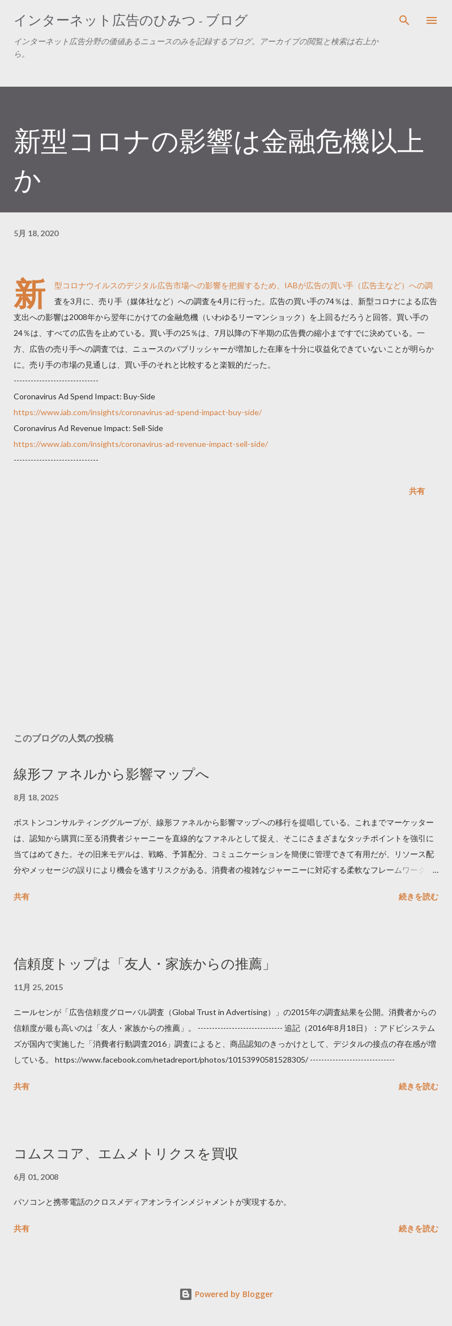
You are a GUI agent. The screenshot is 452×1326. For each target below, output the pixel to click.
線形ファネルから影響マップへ (112, 774)
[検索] (404, 20)
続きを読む (418, 896)
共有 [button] (417, 491)
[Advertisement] (226, 617)
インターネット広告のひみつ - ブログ (131, 20)
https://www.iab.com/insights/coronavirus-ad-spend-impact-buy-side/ (138, 412)
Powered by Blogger (226, 1294)
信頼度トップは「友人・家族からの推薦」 (145, 964)
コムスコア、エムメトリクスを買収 (126, 1153)
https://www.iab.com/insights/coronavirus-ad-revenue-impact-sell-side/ (141, 444)
